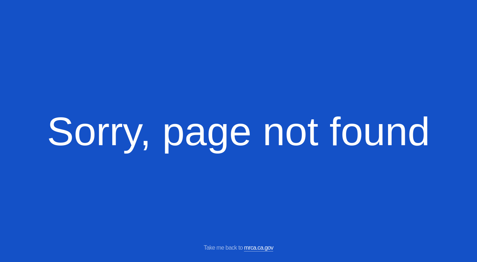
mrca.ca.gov (258, 248)
